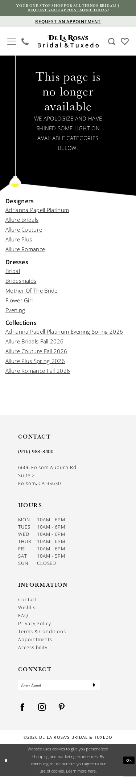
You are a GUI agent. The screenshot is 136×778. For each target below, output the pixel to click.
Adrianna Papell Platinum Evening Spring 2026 (64, 332)
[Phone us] (25, 42)
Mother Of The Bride (31, 291)
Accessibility (33, 648)
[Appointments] (68, 22)
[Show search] (112, 42)
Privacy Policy (34, 624)
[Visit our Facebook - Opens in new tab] (22, 709)
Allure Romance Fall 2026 (37, 371)
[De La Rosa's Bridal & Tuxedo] (68, 42)
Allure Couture (23, 230)
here (92, 772)
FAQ (23, 616)
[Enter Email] (59, 686)
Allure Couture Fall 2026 (36, 352)
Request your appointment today (68, 10)
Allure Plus (18, 240)
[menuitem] (12, 42)
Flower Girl (19, 301)
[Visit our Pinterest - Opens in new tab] (61, 709)
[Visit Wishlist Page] (125, 41)
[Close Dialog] (6, 761)
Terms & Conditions (42, 632)
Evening (15, 310)
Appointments (35, 640)
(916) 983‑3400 (36, 452)
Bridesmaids (20, 281)
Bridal (12, 271)
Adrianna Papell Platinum (37, 211)
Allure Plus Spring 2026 (35, 362)
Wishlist (27, 608)
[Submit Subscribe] (94, 686)
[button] (12, 41)
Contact (27, 600)
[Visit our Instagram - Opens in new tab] (42, 709)
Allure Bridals (21, 220)
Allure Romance (25, 250)
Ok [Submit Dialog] (128, 762)
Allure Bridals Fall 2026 (34, 342)
